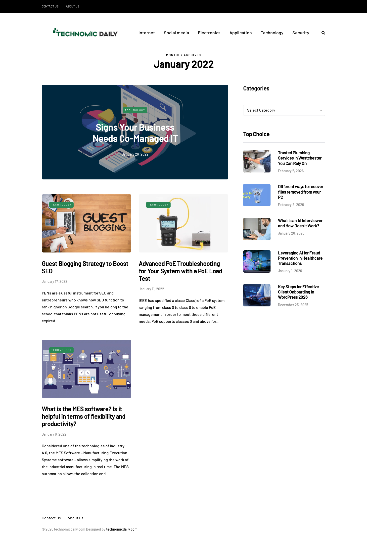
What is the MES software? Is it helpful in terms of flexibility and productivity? (83, 416)
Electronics (209, 32)
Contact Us (50, 6)
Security (300, 32)
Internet (146, 32)
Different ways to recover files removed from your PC (300, 192)
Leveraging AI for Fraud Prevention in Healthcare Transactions (300, 258)
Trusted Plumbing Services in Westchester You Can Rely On (299, 158)
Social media (176, 32)
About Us (72, 6)
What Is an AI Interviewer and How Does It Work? (300, 223)
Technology (272, 32)
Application (240, 32)
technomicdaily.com (122, 529)
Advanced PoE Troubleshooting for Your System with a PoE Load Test (180, 271)
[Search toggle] (321, 32)
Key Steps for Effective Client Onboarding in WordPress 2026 (298, 292)
